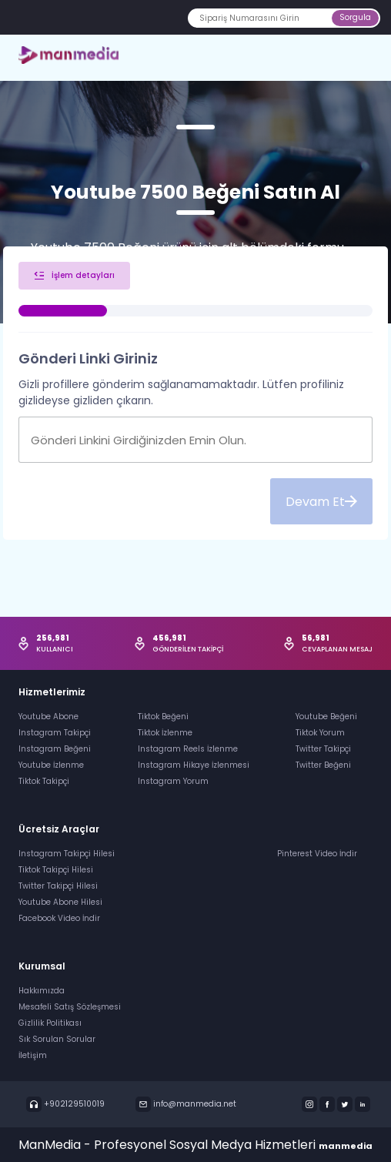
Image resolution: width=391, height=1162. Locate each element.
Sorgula (355, 17)
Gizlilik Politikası (50, 1023)
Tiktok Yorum (320, 732)
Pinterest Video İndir (317, 853)
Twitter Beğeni (323, 765)
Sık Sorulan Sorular (56, 1039)
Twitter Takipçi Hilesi (58, 886)
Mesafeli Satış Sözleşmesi (69, 1007)
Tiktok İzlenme (165, 732)
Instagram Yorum (173, 781)
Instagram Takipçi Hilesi (66, 853)
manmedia (346, 1146)
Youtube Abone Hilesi (60, 902)
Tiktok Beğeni (163, 716)
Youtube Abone (48, 716)
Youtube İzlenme (51, 765)
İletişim (32, 1055)
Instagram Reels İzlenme (188, 749)
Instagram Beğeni (54, 749)
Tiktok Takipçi (43, 781)
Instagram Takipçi (54, 732)
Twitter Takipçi (323, 749)
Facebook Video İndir (59, 918)
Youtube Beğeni (326, 716)
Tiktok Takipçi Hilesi (55, 870)
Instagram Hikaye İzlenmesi (193, 765)
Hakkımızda (41, 990)
